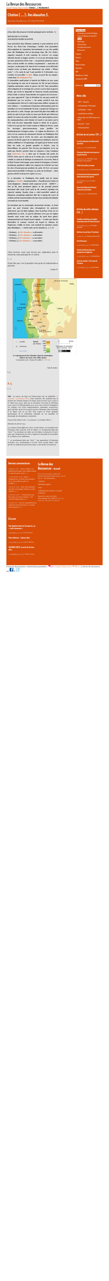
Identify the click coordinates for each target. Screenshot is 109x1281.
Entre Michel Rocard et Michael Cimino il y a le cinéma (86, 188)
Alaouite (86, 102)
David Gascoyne (82, 241)
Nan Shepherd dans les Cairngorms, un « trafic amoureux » (22, 527)
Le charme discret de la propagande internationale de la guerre (88, 175)
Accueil (8, 8)
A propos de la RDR (81, 79)
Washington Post (83, 127)
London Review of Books (85, 113)
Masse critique (80, 64)
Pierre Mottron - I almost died (19, 538)
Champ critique (17, 8)
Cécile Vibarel (95, 267)
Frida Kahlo (90, 159)
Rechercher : (80, 85)
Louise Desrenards (37, 21)
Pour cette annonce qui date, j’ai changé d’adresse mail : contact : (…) (22, 489)
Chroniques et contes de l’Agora (87, 33)
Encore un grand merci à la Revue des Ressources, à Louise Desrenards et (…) (23, 505)
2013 (79, 102)
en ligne (29, 75)
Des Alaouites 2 (25, 238)
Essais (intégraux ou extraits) (87, 36)
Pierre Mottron (29, 542)
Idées (77, 61)
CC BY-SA (45, 360)
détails (19, 181)
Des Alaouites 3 (26, 235)
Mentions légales (44, 484)
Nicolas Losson (29, 554)
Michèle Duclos (95, 245)
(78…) (80, 212)
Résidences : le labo (82, 75)
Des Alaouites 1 (25, 241)
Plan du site (66, 566)
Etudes (26, 8)
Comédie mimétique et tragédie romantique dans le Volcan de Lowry (88, 220)
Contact (58, 566)
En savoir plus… (50, 478)
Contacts (41, 481)
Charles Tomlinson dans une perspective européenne (86, 251)
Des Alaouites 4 (26, 232)
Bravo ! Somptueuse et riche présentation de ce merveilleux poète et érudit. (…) (22, 480)
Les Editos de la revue (84, 47)
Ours (40, 487)
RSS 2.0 (76, 566)
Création (78, 54)
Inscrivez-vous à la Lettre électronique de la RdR (47, 497)
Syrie (87, 124)
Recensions (81, 50)
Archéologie (82, 109)
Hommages (81, 41)
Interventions (81, 44)
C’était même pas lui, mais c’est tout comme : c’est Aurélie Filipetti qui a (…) (21, 497)
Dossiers (78, 57)
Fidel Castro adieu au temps (85, 165)
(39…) (98, 134)
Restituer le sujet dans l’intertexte (88, 232)
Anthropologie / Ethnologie (87, 106)
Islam (89, 109)
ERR (77, 72)
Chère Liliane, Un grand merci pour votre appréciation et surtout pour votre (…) (22, 471)
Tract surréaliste (87, 161)
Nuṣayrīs (81, 124)
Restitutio (79, 68)
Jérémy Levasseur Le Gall (93, 236)
